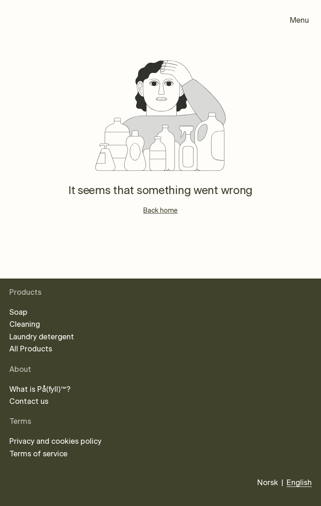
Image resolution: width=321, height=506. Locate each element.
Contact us (28, 401)
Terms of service (38, 454)
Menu (299, 20)
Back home (160, 211)
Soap (18, 312)
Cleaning (24, 324)
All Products (30, 349)
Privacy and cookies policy (55, 441)
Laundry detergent (41, 337)
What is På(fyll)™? (40, 389)
